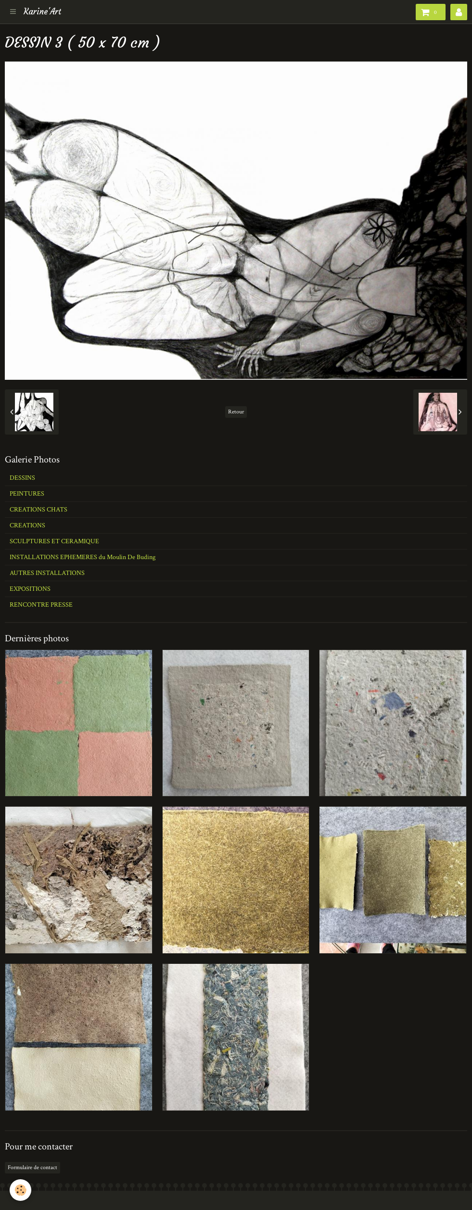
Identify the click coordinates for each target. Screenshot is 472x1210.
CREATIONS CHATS (38, 509)
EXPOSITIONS (30, 589)
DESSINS (22, 478)
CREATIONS (27, 525)
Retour (236, 411)
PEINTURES (27, 493)
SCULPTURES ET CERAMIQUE (54, 541)
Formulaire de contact (32, 1167)
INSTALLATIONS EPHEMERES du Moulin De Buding (82, 557)
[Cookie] (20, 1190)
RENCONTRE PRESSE (41, 604)
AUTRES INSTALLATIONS (47, 573)
